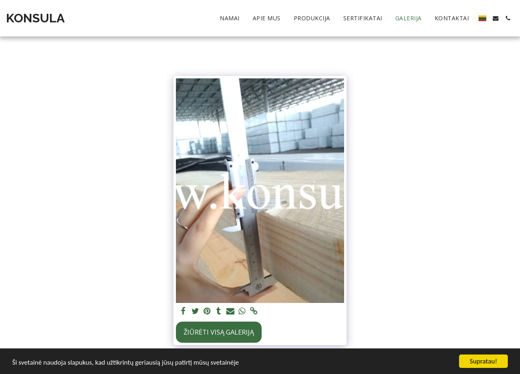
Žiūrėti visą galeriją (219, 332)
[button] (495, 18)
